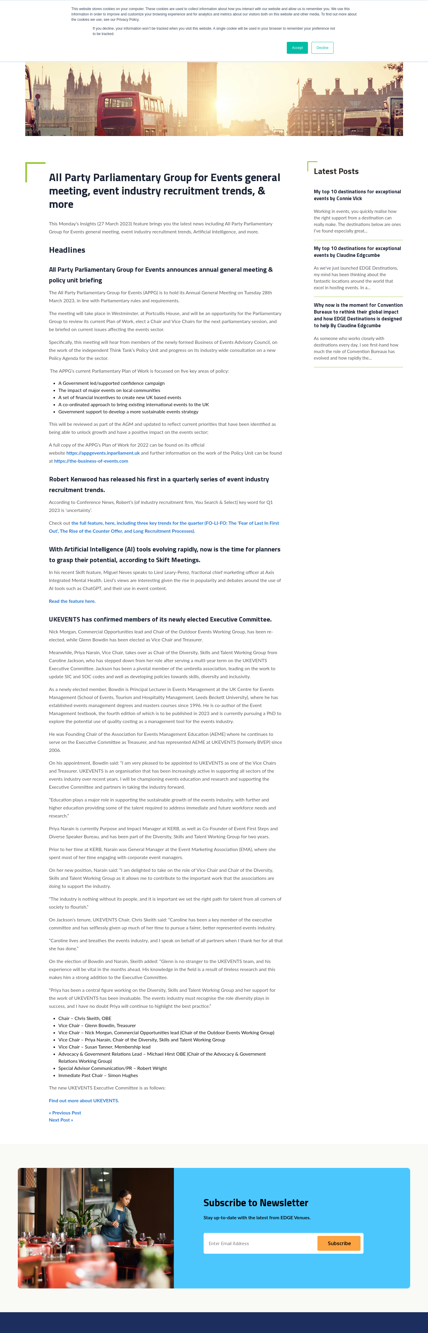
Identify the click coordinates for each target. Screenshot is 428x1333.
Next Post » (61, 1119)
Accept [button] (297, 48)
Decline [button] (322, 48)
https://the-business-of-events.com (91, 461)
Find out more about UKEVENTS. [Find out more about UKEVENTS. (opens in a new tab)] (84, 1100)
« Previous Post (65, 1112)
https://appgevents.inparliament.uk (103, 453)
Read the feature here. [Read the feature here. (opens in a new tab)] (72, 601)
